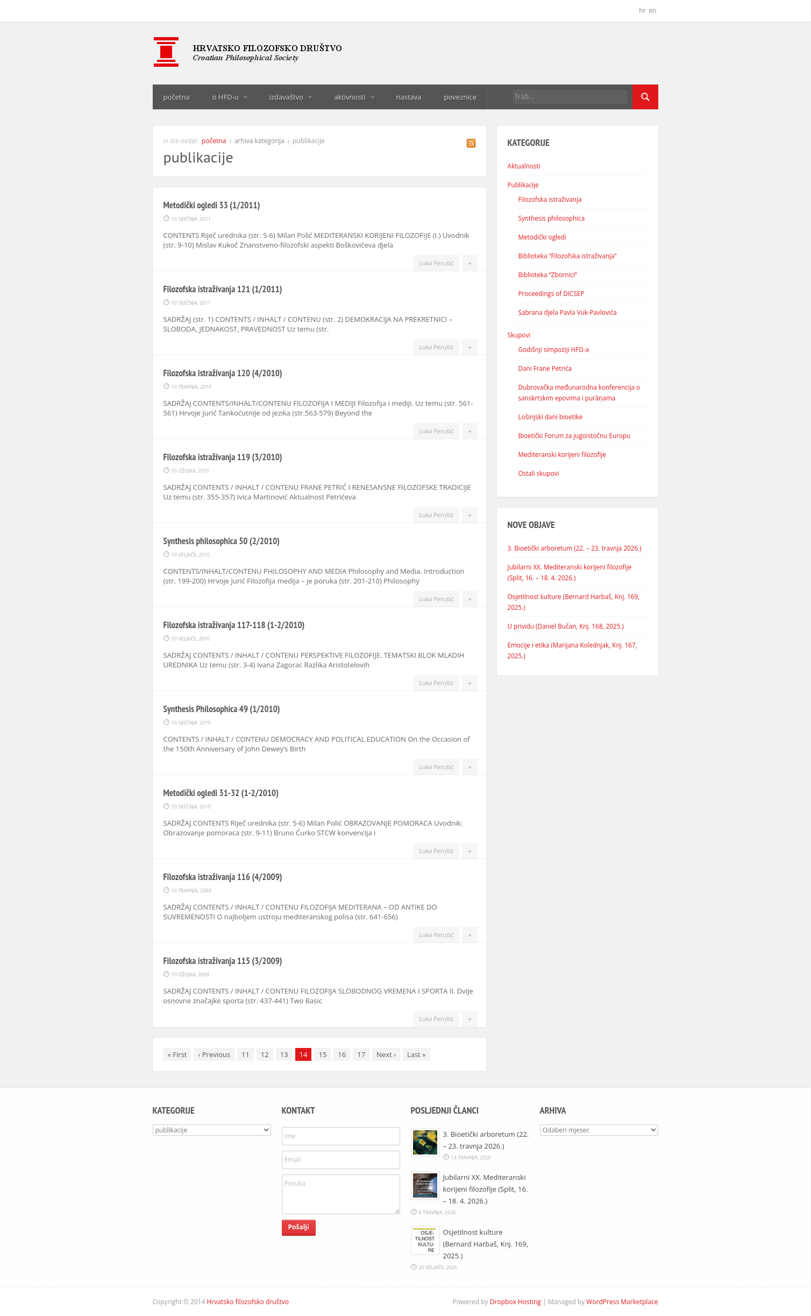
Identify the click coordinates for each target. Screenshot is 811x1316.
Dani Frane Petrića (545, 368)
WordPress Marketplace (622, 1301)
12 (265, 1054)
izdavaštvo (290, 97)
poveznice (460, 97)
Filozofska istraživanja (550, 199)
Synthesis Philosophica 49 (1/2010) (221, 709)
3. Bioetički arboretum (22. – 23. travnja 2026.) (575, 548)
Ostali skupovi (538, 473)
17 (361, 1054)
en (652, 10)
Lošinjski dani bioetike (550, 416)
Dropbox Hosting (515, 1301)
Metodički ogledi (542, 237)
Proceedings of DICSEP (551, 293)
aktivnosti (353, 97)
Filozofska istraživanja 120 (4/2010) (222, 373)
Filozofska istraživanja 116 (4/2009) (222, 877)
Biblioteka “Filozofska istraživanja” (567, 255)
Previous (214, 1054)
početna (176, 97)
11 (245, 1054)
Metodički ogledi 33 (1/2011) (211, 205)
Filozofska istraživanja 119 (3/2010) (222, 457)
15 (322, 1054)
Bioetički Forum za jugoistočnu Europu (574, 435)
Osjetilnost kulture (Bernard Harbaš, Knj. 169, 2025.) (486, 1244)
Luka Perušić (436, 263)
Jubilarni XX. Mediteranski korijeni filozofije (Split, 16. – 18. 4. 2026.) (485, 1189)
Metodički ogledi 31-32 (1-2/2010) (221, 793)
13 (284, 1054)
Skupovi (519, 334)
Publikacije (523, 184)
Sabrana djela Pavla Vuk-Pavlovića (567, 312)
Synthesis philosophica (551, 218)
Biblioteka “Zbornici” (547, 274)
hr (642, 10)
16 (342, 1054)
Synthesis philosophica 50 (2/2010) (221, 541)
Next (386, 1054)
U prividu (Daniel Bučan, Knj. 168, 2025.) (566, 626)
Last (416, 1054)
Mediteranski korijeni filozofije (562, 454)
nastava (409, 97)
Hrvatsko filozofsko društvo (248, 1301)
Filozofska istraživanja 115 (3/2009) (222, 961)
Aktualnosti (524, 165)
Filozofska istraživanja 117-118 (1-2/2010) (234, 625)
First (177, 1054)
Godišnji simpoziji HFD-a (553, 349)
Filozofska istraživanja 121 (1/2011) (222, 289)
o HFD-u (229, 97)
